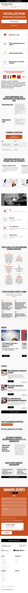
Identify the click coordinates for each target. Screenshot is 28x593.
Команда (3, 574)
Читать (10, 381)
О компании (3, 572)
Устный (2, 565)
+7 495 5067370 (18, 1)
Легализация (3, 559)
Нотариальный (4, 561)
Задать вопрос (14, 25)
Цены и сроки (14, 7)
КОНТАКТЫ (17, 570)
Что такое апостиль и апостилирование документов (17, 399)
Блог (2, 582)
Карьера (2, 577)
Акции (16, 562)
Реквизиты (3, 579)
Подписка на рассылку (14, 540)
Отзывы (2, 575)
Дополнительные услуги (5, 566)
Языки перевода (4, 568)
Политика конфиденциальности (7, 589)
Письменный (3, 562)
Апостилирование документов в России (17, 371)
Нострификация (4, 563)
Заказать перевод (14, 21)
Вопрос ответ (3, 581)
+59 (23, 77)
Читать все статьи (14, 412)
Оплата (16, 558)
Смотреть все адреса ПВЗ (14, 477)
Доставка (17, 559)
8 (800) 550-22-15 (23, 545)
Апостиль (3, 558)
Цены (16, 561)
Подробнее (6, 355)
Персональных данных (17, 520)
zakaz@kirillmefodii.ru (6, 546)
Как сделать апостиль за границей (15, 386)
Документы (3, 578)
